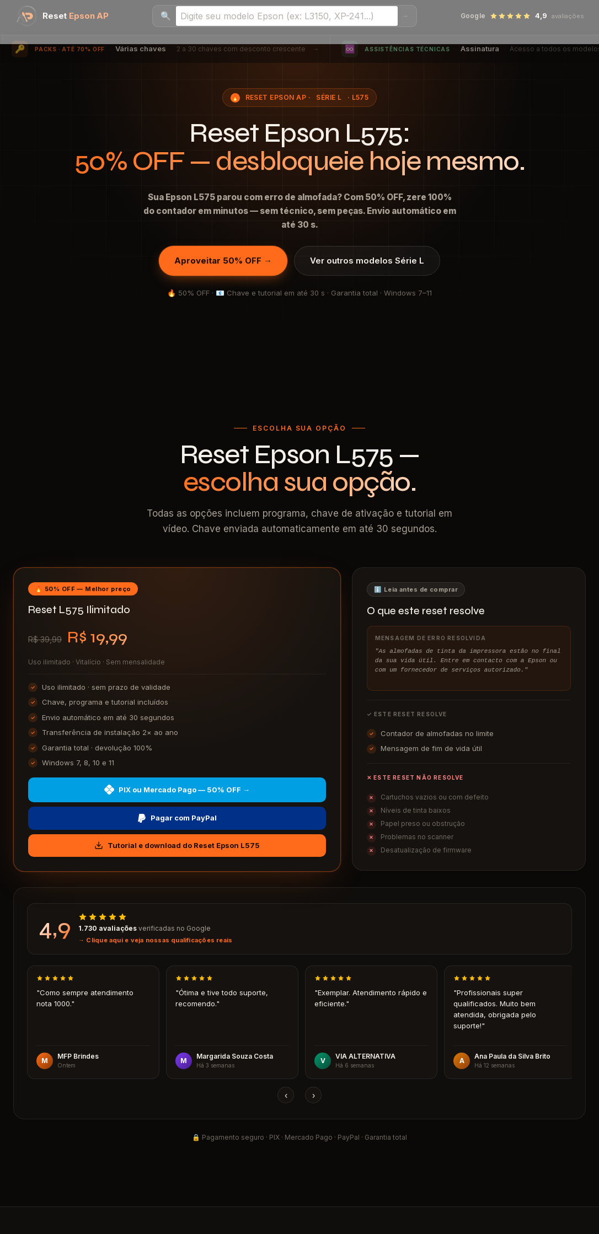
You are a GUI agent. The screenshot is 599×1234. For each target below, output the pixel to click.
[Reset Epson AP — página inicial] (62, 16)
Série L (328, 97)
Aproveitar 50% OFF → (223, 260)
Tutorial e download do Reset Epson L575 (177, 845)
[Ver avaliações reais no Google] (299, 928)
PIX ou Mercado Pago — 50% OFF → (177, 790)
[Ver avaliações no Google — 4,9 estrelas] (522, 16)
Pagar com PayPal (177, 818)
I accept (17, 1227)
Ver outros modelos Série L (367, 260)
